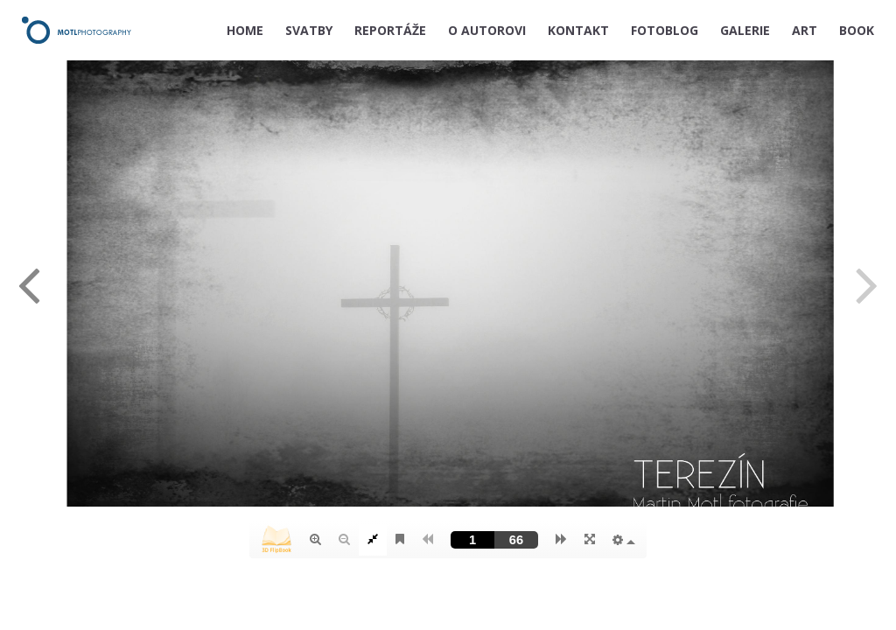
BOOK (856, 30)
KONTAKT (578, 30)
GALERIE (745, 30)
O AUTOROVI (487, 30)
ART (804, 30)
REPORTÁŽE (390, 30)
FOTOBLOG (664, 30)
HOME (245, 30)
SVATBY (308, 30)
